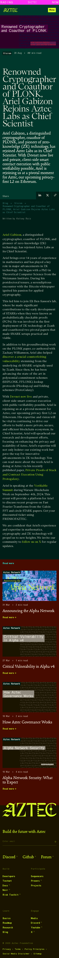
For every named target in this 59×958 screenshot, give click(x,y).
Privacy (7, 949)
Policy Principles (34, 949)
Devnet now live (21, 396)
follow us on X (31, 541)
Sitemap (37, 954)
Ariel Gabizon (12, 234)
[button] (52, 10)
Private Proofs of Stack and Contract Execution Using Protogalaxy (29, 474)
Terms (18, 949)
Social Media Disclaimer (16, 954)
